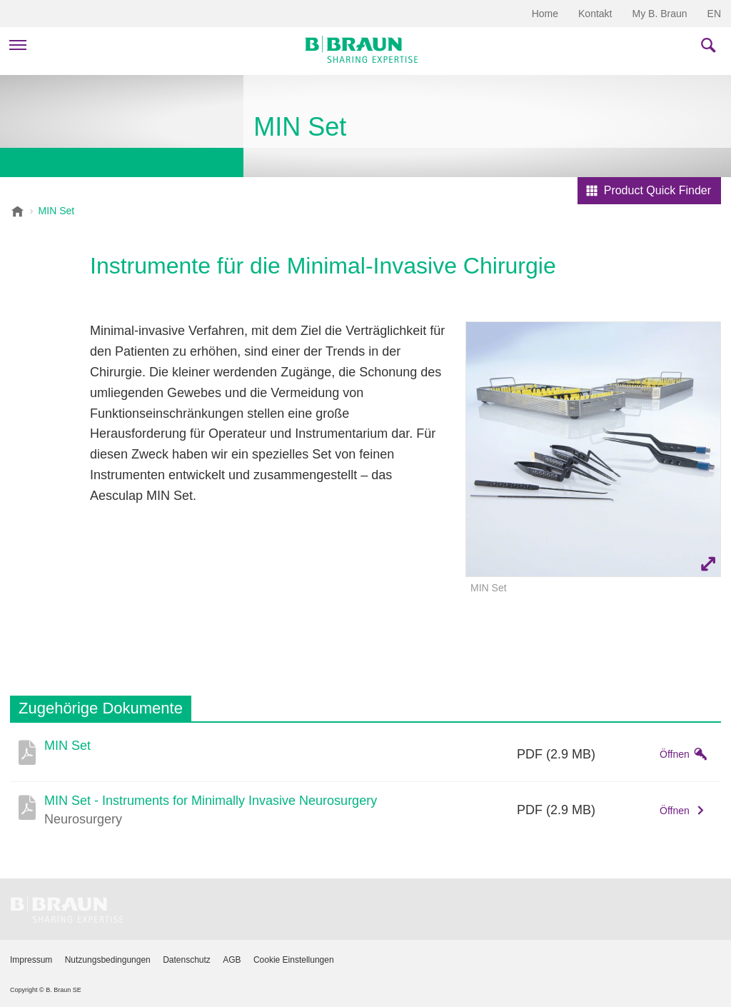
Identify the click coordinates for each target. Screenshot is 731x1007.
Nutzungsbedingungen (108, 960)
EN (714, 13)
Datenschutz (187, 960)
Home (545, 13)
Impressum (31, 960)
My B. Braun (659, 13)
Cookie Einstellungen (293, 960)
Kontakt (595, 13)
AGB (232, 960)
